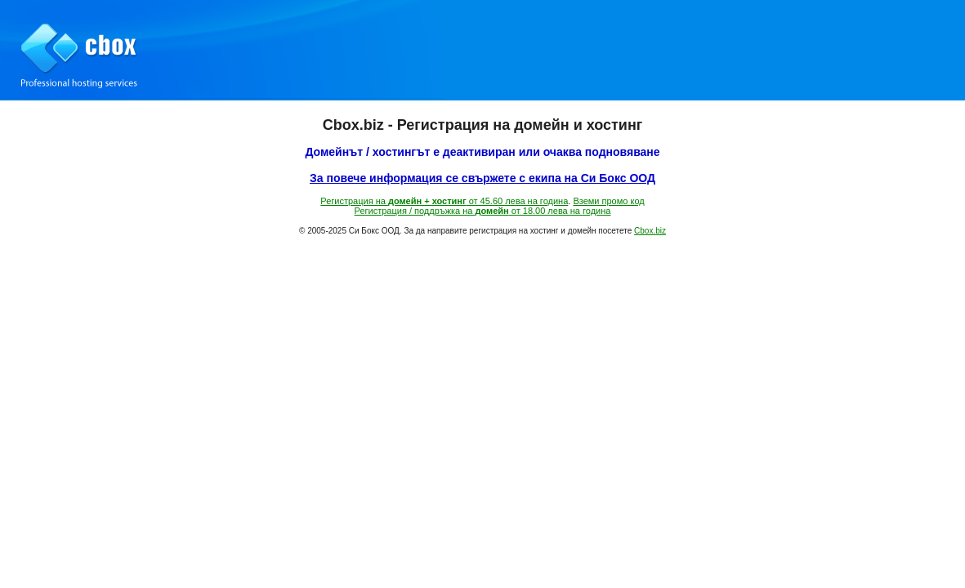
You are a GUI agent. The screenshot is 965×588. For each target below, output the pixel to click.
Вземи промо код (608, 201)
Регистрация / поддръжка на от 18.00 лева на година (483, 211)
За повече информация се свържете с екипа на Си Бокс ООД (482, 178)
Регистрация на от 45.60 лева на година (444, 201)
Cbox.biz (650, 230)
